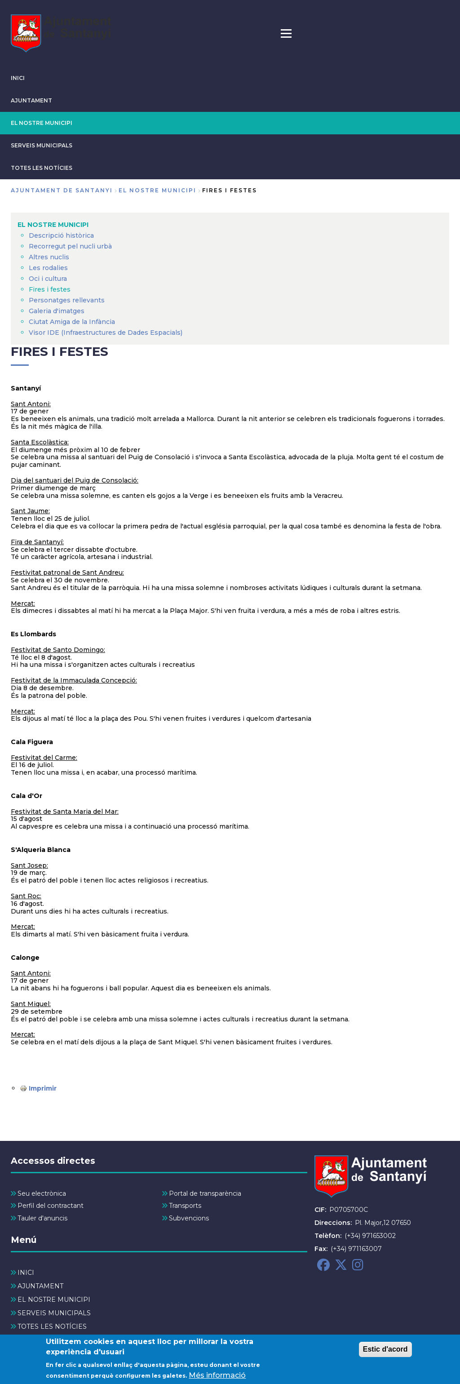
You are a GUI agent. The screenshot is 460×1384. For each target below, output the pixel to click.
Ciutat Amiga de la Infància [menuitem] (72, 322)
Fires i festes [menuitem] (50, 289)
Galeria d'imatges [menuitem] (56, 311)
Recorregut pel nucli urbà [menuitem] (70, 246)
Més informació (217, 1377)
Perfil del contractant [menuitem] (51, 1205)
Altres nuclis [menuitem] (49, 257)
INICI (18, 78)
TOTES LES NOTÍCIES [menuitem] (52, 1326)
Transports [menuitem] (185, 1205)
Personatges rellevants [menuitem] (67, 300)
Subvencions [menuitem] (189, 1218)
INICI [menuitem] (26, 1272)
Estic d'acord (385, 1351)
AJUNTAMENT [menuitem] (40, 1286)
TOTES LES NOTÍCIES (41, 167)
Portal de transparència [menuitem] (205, 1193)
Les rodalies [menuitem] (48, 268)
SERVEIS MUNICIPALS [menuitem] (54, 1313)
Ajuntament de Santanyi (62, 190)
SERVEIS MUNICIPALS (41, 145)
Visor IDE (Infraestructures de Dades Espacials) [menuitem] (105, 332)
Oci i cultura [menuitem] (48, 279)
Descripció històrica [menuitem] (61, 235)
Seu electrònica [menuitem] (42, 1193)
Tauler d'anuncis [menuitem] (42, 1218)
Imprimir (43, 1088)
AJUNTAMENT (31, 100)
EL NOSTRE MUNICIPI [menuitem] (53, 225)
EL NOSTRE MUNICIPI (41, 123)
